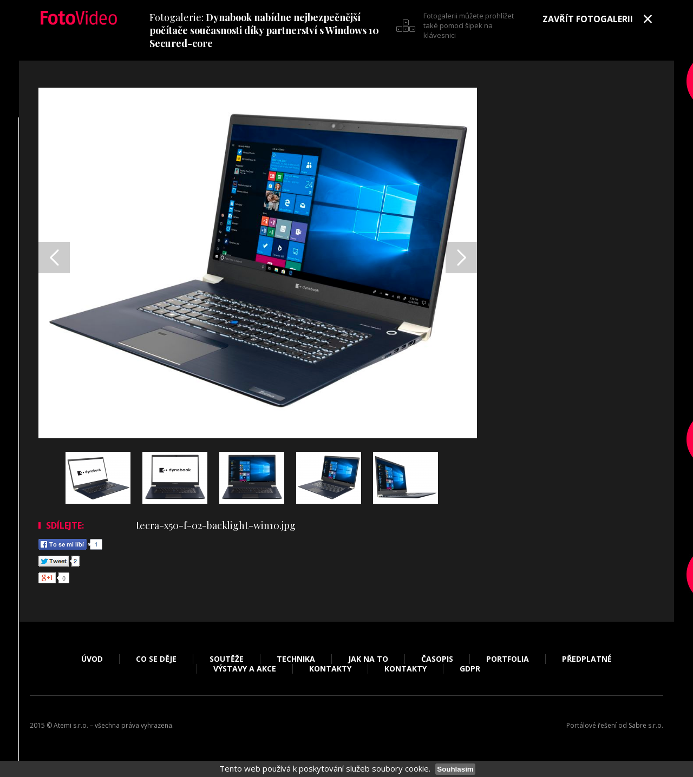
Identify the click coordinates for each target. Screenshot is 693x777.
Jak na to (368, 659)
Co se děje (156, 659)
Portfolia (507, 659)
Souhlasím (455, 769)
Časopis (437, 659)
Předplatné (587, 659)
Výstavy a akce (244, 669)
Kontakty (330, 669)
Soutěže (227, 659)
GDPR (470, 669)
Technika (296, 659)
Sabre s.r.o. (646, 725)
